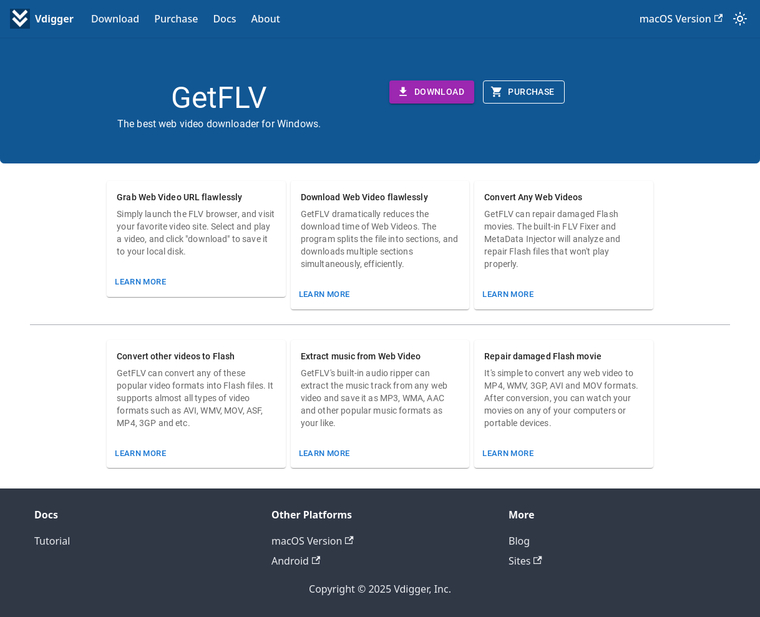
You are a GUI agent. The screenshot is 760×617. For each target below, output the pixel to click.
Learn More (140, 281)
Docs (224, 19)
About (265, 19)
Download (115, 19)
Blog (519, 541)
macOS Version (681, 19)
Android (295, 561)
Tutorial (52, 541)
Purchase (176, 19)
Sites (525, 561)
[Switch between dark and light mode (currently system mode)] (740, 19)
